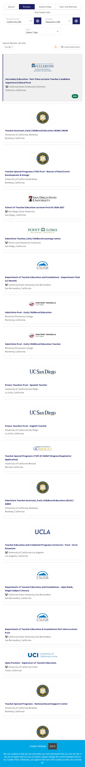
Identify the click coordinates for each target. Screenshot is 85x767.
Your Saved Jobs (42, 12)
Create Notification (70, 47)
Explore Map (45, 6)
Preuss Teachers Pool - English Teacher (26, 425)
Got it (52, 746)
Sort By (8, 47)
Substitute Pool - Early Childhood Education (28, 312)
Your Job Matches (68, 6)
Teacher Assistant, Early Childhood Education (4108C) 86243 (36, 130)
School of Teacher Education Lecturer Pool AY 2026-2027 (34, 207)
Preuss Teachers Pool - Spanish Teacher (26, 384)
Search (11, 6)
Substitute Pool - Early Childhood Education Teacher (33, 343)
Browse (26, 6)
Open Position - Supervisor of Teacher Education (30, 662)
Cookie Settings (38, 746)
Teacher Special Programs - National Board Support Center (36, 703)
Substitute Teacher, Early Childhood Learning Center (33, 238)
